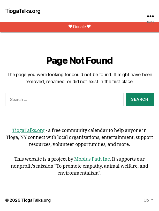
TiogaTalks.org (22, 11)
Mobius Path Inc (92, 159)
